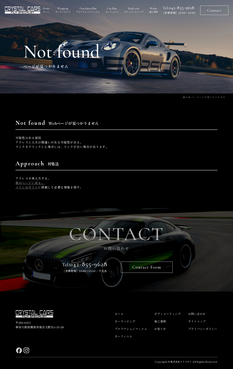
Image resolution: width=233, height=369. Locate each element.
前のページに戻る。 (30, 182)
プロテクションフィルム (89, 10)
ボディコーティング (133, 10)
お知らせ (160, 329)
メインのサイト (27, 187)
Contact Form (146, 267)
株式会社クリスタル (181, 361)
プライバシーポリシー (203, 329)
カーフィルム (112, 10)
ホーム (47, 10)
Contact (214, 10)
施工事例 (153, 10)
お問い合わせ (197, 314)
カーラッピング (64, 10)
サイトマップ (197, 321)
